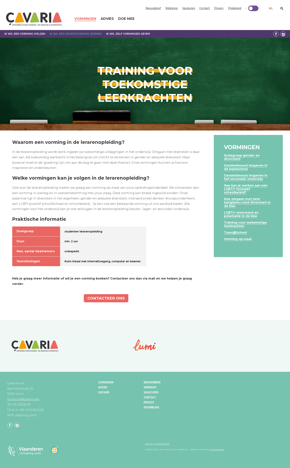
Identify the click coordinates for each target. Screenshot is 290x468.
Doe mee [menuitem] (126, 19)
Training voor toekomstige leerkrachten (245, 224)
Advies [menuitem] (107, 19)
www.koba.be (217, 449)
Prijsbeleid (234, 8)
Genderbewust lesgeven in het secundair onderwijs (245, 177)
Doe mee (103, 392)
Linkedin (283, 34)
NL (271, 8)
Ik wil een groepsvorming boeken (76, 33)
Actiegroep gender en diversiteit (242, 157)
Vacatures (188, 8)
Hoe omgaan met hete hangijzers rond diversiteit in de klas (247, 202)
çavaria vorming (34, 19)
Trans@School (235, 232)
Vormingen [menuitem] (85, 19)
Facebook (276, 34)
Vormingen (106, 382)
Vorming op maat (238, 239)
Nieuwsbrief (153, 8)
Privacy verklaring (157, 443)
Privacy (219, 8)
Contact (204, 8)
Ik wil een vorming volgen (24, 33)
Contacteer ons (106, 298)
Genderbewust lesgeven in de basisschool (245, 167)
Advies (102, 387)
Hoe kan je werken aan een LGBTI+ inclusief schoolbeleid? (245, 189)
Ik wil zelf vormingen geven (128, 33)
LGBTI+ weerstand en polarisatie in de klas (241, 214)
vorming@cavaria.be (23, 399)
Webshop (171, 8)
